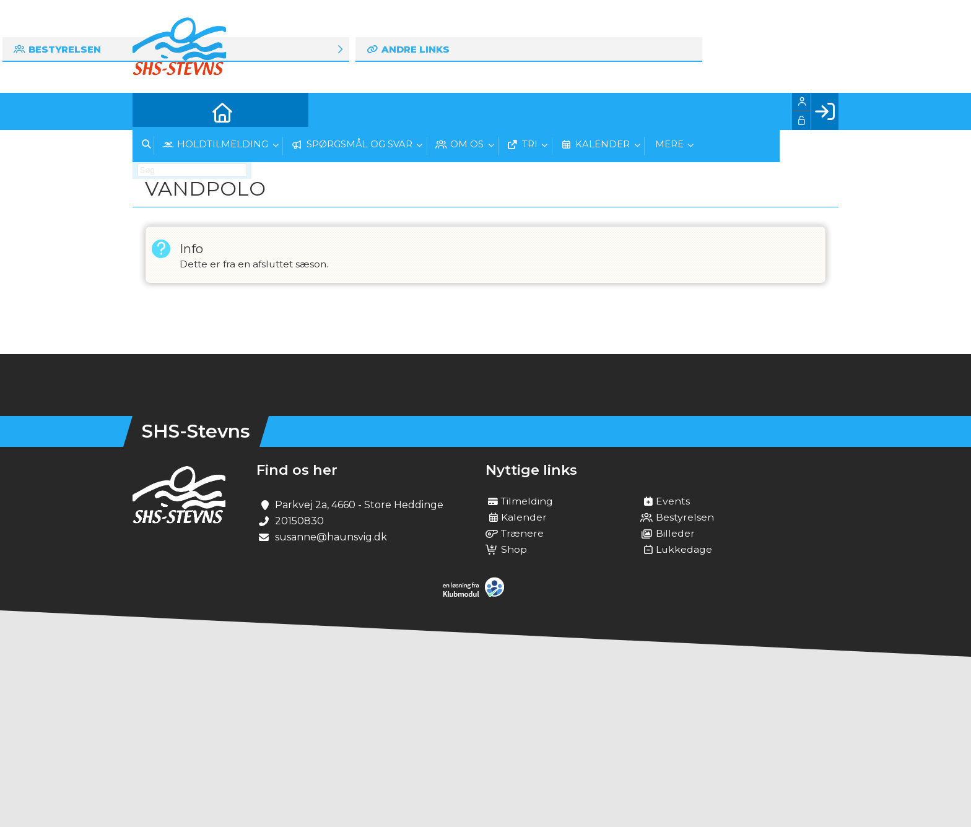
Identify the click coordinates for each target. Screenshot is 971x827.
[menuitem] (151, 111)
